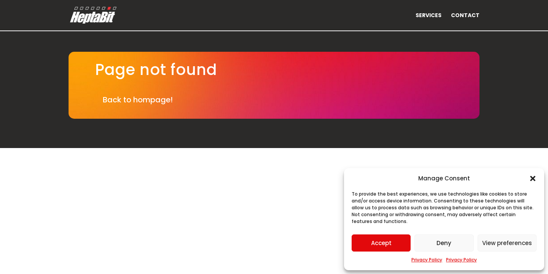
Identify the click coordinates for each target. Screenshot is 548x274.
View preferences (507, 243)
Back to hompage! (138, 99)
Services (428, 16)
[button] (533, 178)
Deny (443, 243)
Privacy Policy (426, 259)
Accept (381, 243)
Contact (465, 16)
